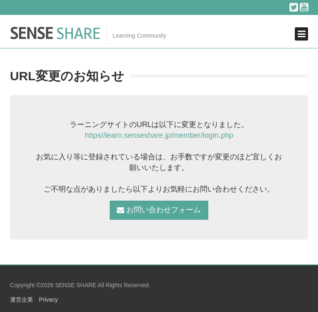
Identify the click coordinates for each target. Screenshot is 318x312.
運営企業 (21, 299)
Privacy (48, 299)
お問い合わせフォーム (159, 210)
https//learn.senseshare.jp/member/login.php (159, 135)
